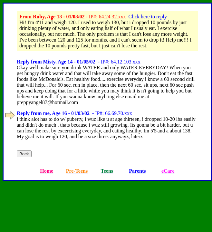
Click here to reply (147, 16)
